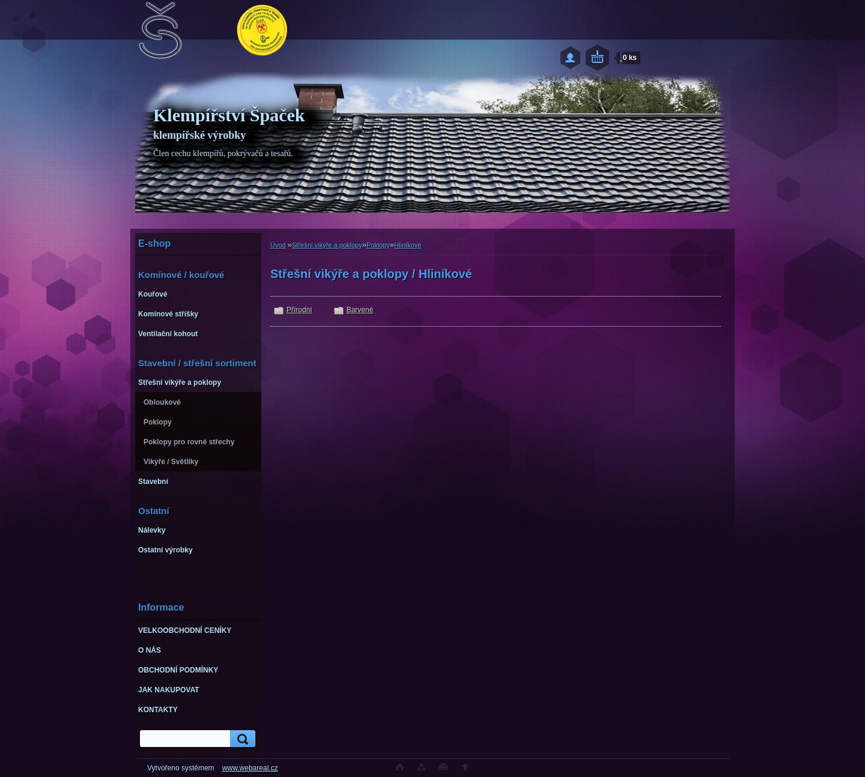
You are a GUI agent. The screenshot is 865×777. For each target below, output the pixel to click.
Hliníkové (407, 245)
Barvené (360, 310)
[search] (241, 739)
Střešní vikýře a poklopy (327, 245)
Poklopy (378, 245)
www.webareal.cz (250, 768)
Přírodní (299, 310)
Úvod (278, 245)
